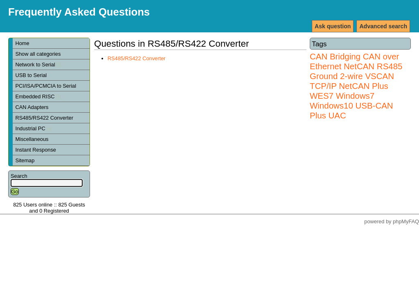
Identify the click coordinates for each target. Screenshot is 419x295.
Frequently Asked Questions (79, 12)
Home (22, 43)
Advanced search (383, 26)
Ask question (333, 26)
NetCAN (359, 66)
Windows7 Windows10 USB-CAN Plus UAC (351, 105)
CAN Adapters (31, 107)
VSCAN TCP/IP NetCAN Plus (352, 81)
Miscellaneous (31, 139)
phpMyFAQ (406, 221)
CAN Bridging (335, 56)
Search (19, 176)
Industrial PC (33, 128)
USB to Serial (31, 75)
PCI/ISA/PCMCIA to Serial (45, 86)
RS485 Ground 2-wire (356, 71)
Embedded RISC (38, 96)
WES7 (321, 95)
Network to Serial (38, 64)
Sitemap (24, 160)
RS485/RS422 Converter (44, 118)
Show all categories (38, 54)
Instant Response (35, 150)
